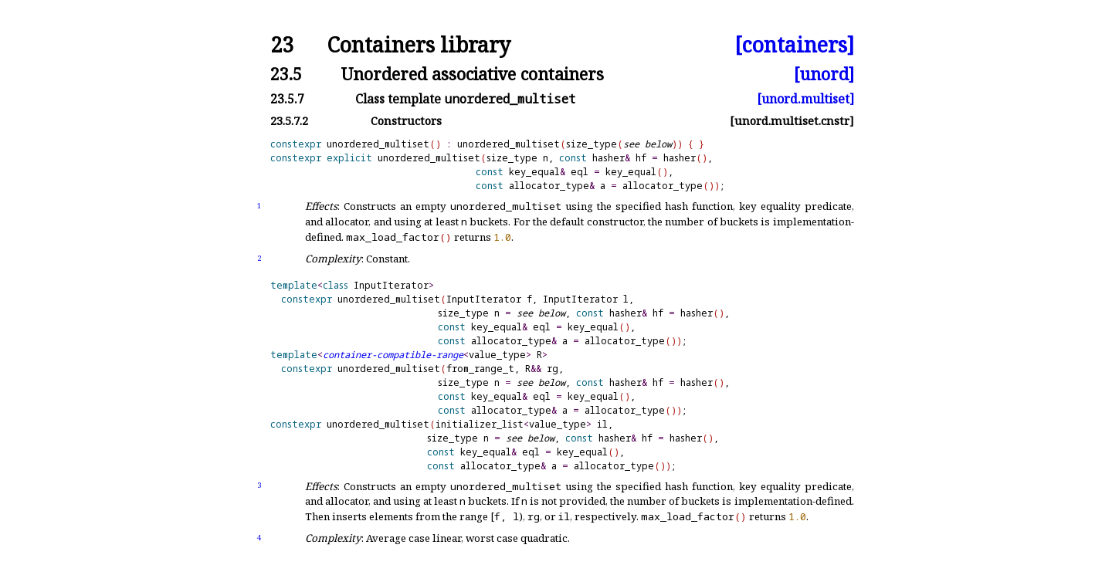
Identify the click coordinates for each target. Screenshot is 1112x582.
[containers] (794, 45)
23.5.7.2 (289, 121)
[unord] (824, 74)
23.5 (286, 74)
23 (281, 45)
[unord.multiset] (805, 99)
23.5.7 (287, 99)
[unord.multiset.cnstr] (792, 121)
